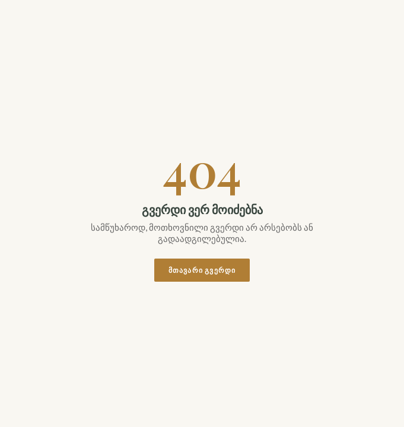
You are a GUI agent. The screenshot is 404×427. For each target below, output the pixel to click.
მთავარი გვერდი (202, 270)
